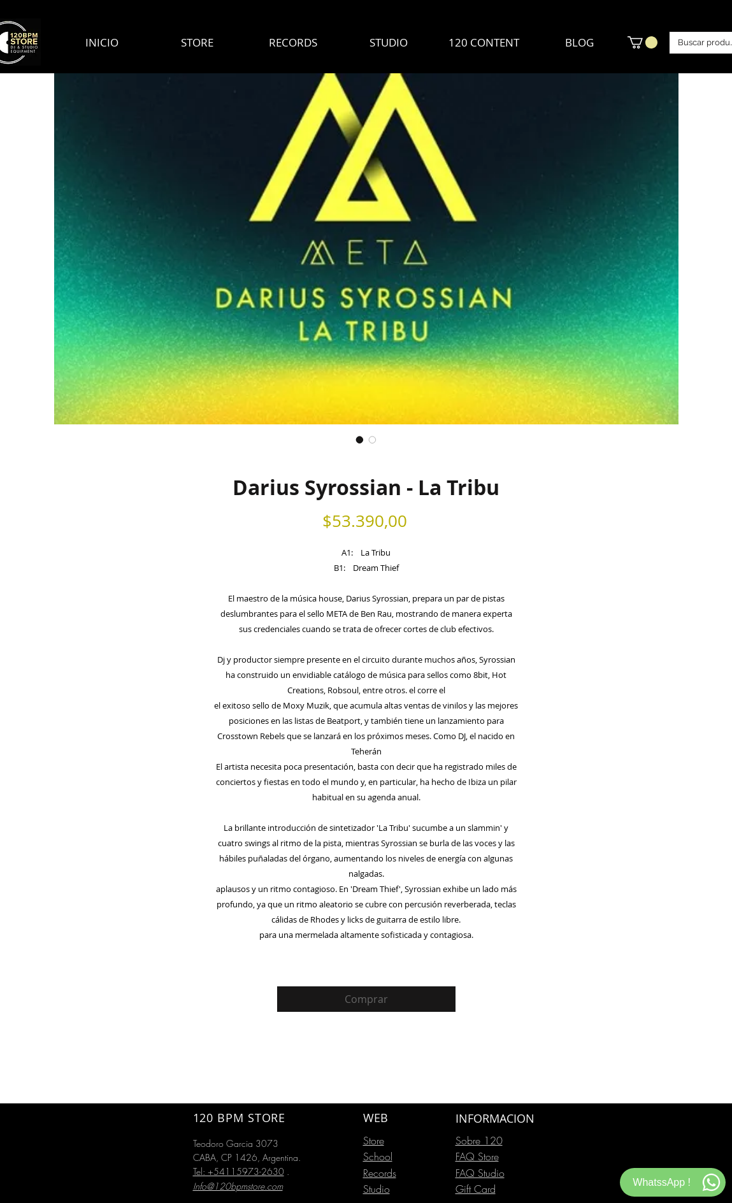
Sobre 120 (479, 1141)
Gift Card (476, 1189)
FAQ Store (477, 1156)
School (377, 1156)
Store (373, 1141)
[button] (642, 42)
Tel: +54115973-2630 (238, 1171)
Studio (376, 1189)
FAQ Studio (480, 1173)
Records (379, 1173)
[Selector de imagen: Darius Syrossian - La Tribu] (360, 439)
